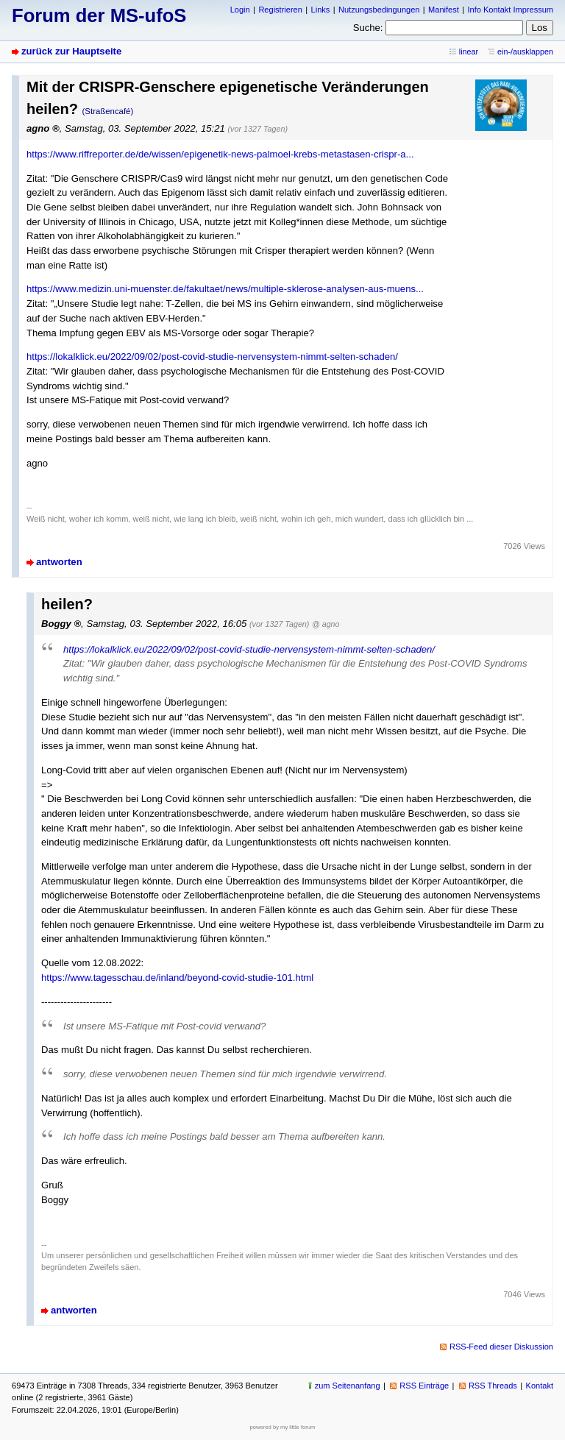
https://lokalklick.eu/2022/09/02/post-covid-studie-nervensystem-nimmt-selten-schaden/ (212, 356)
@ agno (325, 624)
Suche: (368, 27)
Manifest (443, 9)
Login (240, 9)
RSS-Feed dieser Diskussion (501, 1346)
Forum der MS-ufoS (99, 15)
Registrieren (280, 9)
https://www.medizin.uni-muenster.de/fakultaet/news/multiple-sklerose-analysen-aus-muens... (225, 288)
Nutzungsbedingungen (378, 9)
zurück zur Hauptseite (71, 51)
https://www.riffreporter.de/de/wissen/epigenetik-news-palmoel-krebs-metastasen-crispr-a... (220, 154)
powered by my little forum (283, 1427)
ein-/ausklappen (525, 51)
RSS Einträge (424, 1385)
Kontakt (539, 1385)
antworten (59, 561)
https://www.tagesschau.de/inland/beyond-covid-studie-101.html (177, 977)
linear (468, 51)
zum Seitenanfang (347, 1385)
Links (320, 9)
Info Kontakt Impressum (511, 9)
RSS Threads (493, 1385)
